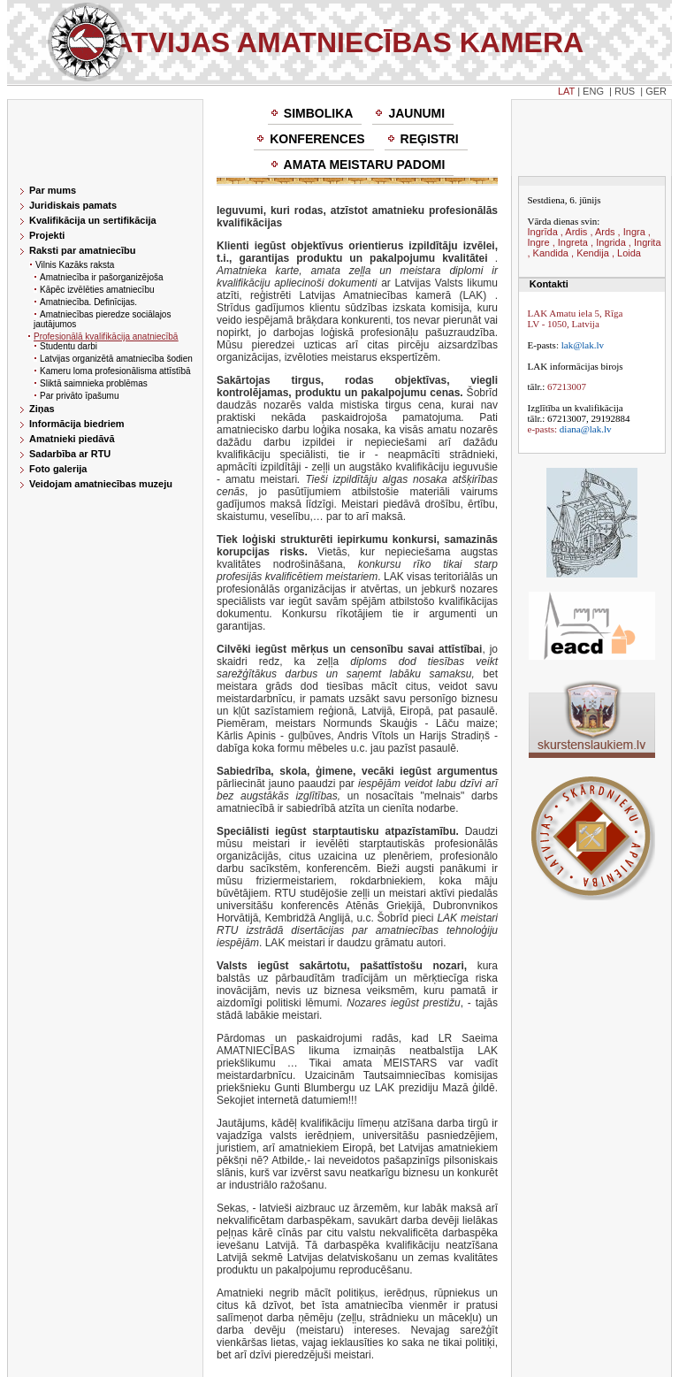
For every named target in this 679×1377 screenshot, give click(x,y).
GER (656, 91)
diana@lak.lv (586, 429)
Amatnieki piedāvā (72, 438)
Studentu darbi (68, 346)
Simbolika (319, 113)
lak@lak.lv (582, 345)
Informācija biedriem (77, 423)
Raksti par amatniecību (82, 250)
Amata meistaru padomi (365, 164)
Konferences (317, 139)
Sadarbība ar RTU (70, 453)
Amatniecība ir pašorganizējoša (102, 277)
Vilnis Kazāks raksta (74, 265)
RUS (624, 91)
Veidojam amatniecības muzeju (100, 483)
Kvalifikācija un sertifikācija (92, 220)
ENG (593, 91)
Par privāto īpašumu (79, 396)
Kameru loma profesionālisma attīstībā (115, 371)
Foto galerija (58, 468)
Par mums (52, 190)
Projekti (47, 235)
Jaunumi (416, 113)
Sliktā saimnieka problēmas (94, 383)
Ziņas (42, 408)
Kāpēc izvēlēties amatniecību (97, 290)
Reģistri (430, 139)
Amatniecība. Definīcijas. (88, 302)
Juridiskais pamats (73, 205)
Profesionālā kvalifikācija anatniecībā (106, 336)
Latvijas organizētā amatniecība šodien (116, 358)
